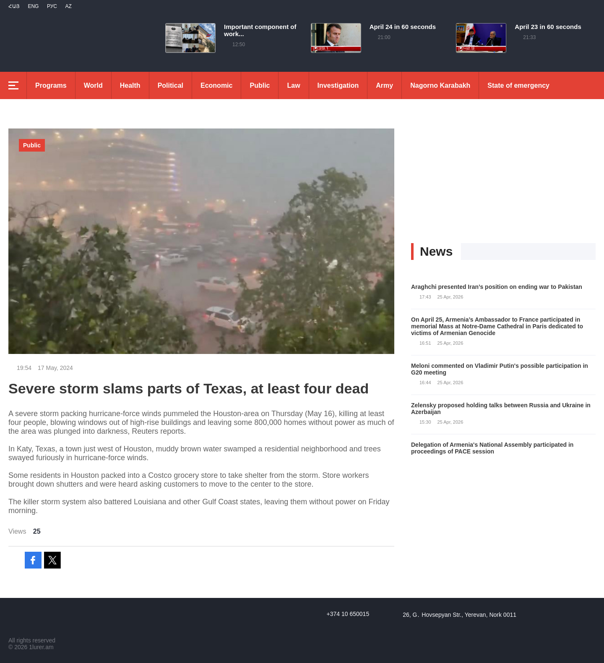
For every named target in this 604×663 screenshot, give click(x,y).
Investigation (338, 85)
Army (384, 85)
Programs (51, 85)
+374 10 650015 (348, 614)
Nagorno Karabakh (440, 85)
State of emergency (518, 85)
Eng (33, 6)
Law (293, 85)
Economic (216, 85)
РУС (52, 6)
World (93, 85)
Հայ (14, 6)
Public (260, 85)
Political (170, 85)
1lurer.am (41, 647)
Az (68, 6)
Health (130, 85)
